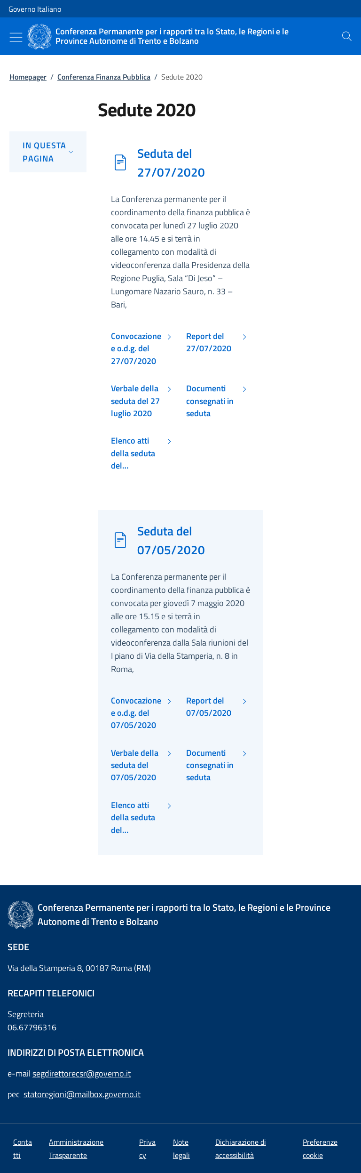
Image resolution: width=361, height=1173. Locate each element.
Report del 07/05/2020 (208, 707)
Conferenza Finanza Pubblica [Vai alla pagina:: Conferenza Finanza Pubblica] (103, 76)
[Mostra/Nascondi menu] (16, 37)
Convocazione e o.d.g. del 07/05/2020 (136, 713)
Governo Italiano (34, 9)
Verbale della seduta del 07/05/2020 (134, 765)
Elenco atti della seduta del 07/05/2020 (133, 817)
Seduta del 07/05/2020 (171, 540)
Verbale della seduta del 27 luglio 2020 (135, 401)
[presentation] (347, 36)
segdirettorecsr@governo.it (81, 1073)
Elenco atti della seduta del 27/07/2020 (133, 453)
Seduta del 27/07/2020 (171, 162)
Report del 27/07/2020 (208, 342)
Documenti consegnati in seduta (210, 401)
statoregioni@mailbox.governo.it (82, 1094)
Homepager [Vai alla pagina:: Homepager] (28, 76)
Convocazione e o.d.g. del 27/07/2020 (136, 348)
